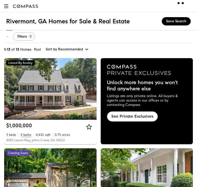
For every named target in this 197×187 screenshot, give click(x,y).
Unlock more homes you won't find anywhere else (142, 85)
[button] (6, 6)
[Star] (89, 127)
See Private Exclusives (132, 116)
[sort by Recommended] (67, 49)
